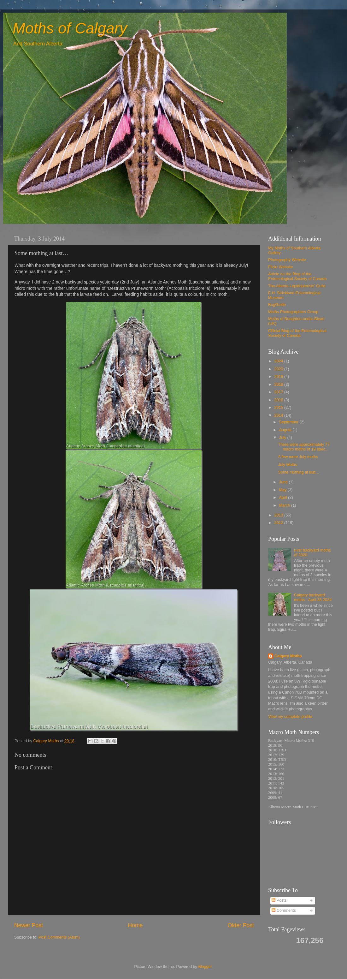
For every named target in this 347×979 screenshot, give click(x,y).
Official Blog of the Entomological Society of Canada (297, 333)
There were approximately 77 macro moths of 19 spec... (303, 446)
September (289, 422)
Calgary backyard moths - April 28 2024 (313, 597)
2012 (279, 523)
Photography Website (287, 260)
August (286, 430)
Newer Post (28, 925)
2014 (279, 415)
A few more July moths (298, 457)
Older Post (241, 925)
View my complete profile (290, 716)
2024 (279, 361)
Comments (284, 910)
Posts (279, 900)
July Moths (287, 465)
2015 (279, 407)
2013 (279, 515)
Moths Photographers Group (293, 312)
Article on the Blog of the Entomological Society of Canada (297, 276)
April (283, 497)
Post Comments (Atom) (59, 937)
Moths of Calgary (70, 28)
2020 (279, 369)
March (285, 505)
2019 (279, 376)
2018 (279, 384)
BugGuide (277, 304)
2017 (279, 392)
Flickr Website (280, 267)
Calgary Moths (288, 656)
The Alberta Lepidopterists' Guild (297, 286)
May (283, 490)
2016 (279, 400)
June (284, 482)
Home (135, 925)
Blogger (205, 966)
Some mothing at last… (298, 472)
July (283, 437)
